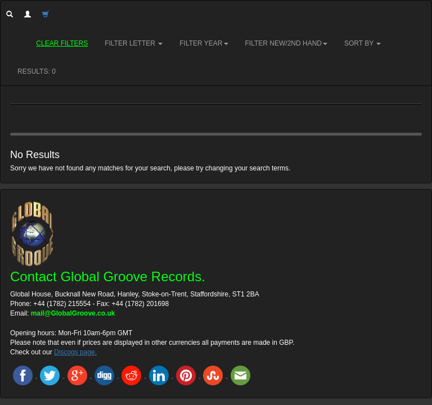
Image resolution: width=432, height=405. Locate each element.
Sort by (362, 43)
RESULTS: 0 (36, 71)
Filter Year (203, 43)
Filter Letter (134, 43)
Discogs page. (75, 352)
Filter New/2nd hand (286, 43)
